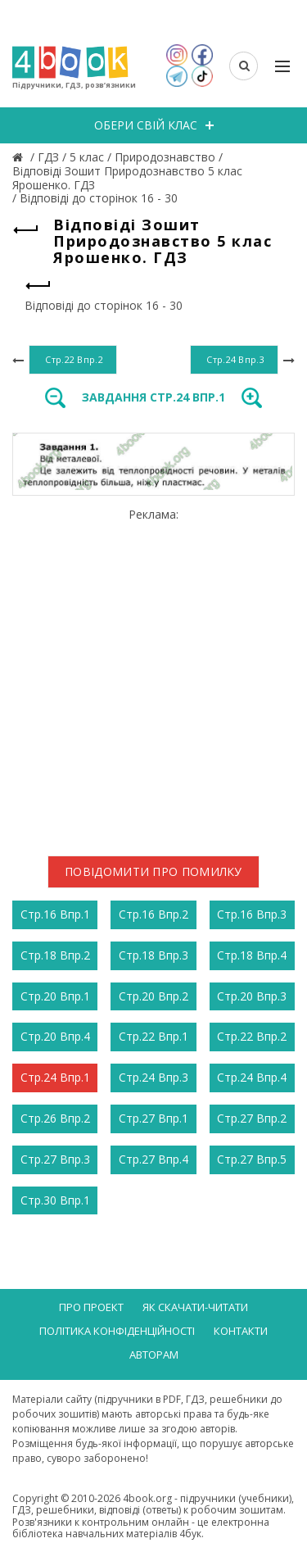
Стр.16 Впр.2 (153, 914)
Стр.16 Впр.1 (55, 914)
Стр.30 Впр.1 (55, 1200)
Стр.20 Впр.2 (153, 996)
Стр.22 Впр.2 (252, 1036)
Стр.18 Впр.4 (252, 955)
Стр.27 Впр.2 (252, 1118)
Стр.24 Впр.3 (153, 1077)
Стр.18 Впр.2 (55, 955)
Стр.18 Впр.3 (153, 955)
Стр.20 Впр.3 (252, 996)
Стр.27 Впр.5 (252, 1159)
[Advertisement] (153, 675)
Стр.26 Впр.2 (55, 1118)
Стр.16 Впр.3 (252, 914)
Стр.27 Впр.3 (55, 1159)
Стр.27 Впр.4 (153, 1159)
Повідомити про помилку (153, 871)
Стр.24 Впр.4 (252, 1077)
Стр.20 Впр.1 (55, 996)
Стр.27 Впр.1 (153, 1118)
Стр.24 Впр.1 (55, 1077)
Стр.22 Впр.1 (153, 1036)
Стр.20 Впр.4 (55, 1036)
